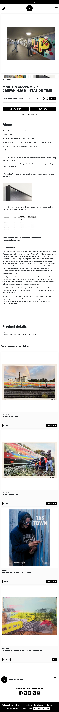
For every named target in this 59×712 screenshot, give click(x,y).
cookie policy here (25, 708)
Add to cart (15, 109)
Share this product (29, 115)
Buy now (43, 109)
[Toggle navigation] (56, 8)
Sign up (35, 2)
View (54, 659)
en (22, 2)
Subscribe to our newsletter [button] (29, 688)
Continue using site (41, 708)
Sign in (29, 2)
